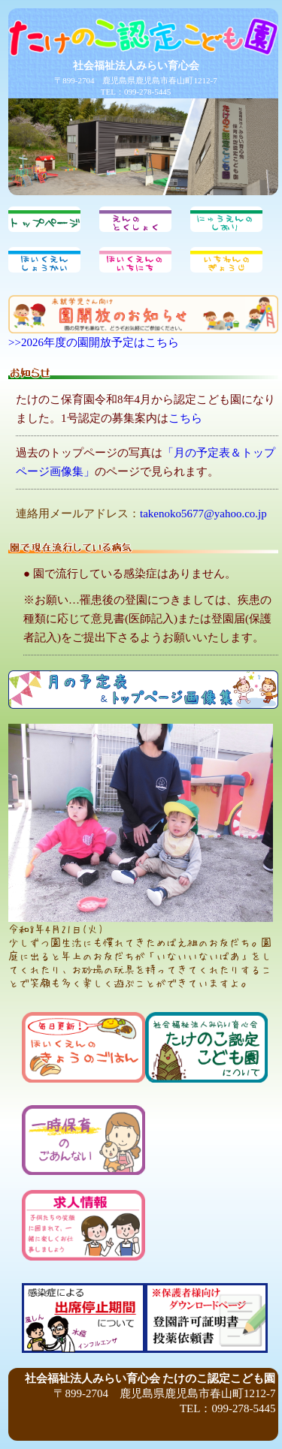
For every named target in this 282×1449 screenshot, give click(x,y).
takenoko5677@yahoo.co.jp (203, 514)
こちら (185, 418)
